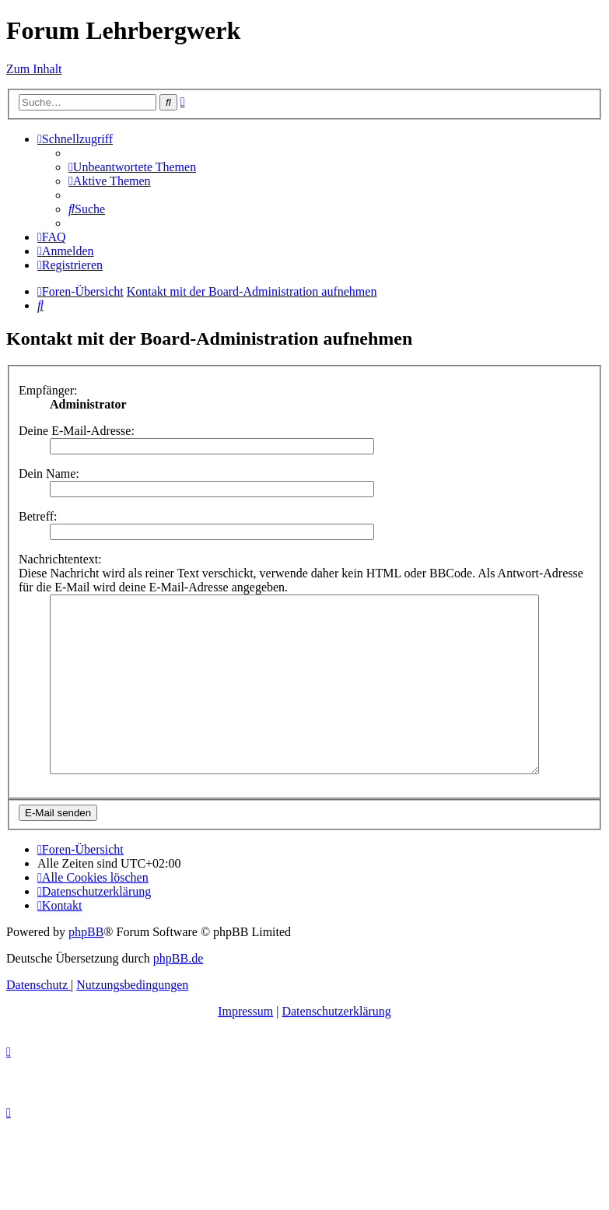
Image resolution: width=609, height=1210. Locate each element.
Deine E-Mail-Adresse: (77, 430)
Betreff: (38, 516)
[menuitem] (132, 167)
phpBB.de (178, 993)
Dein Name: (49, 473)
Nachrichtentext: (60, 559)
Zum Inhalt (34, 68)
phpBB (85, 966)
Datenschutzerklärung (336, 1046)
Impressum (245, 1046)
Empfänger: (48, 390)
